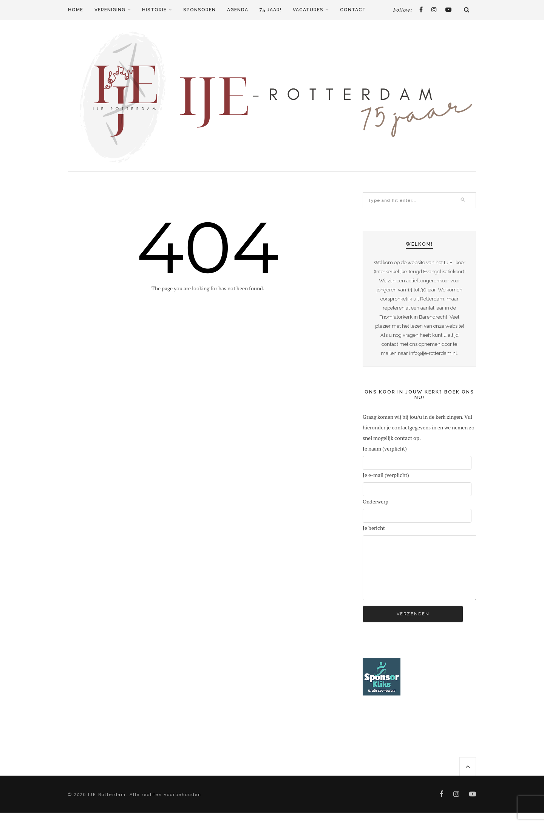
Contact (353, 9)
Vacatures (308, 9)
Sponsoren (199, 9)
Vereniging (109, 9)
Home (75, 9)
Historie (154, 9)
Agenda (237, 9)
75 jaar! (270, 9)
